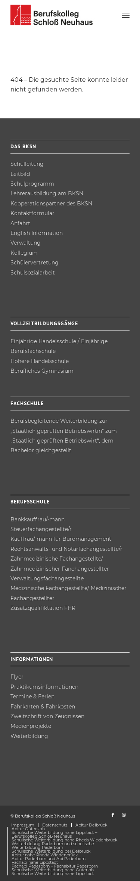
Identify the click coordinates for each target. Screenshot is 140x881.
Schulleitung (27, 164)
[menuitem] (126, 15)
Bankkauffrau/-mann (37, 519)
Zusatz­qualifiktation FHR (42, 608)
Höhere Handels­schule (39, 361)
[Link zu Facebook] (112, 814)
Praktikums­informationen (44, 686)
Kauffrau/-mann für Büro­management (60, 539)
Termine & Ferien (32, 696)
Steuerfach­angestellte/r (41, 529)
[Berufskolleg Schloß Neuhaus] (58, 15)
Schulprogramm (32, 183)
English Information (36, 233)
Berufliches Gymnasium (42, 370)
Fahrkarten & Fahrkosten (42, 706)
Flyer (17, 676)
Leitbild (20, 174)
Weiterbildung (29, 736)
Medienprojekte (30, 726)
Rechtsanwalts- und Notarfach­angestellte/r (66, 549)
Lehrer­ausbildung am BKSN (46, 193)
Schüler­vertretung (34, 262)
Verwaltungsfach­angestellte (47, 578)
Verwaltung (25, 242)
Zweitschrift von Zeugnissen (47, 716)
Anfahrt (20, 223)
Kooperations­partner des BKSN (51, 203)
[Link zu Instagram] (124, 814)
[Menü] (126, 15)
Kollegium (24, 252)
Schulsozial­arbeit (32, 272)
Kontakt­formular (32, 213)
